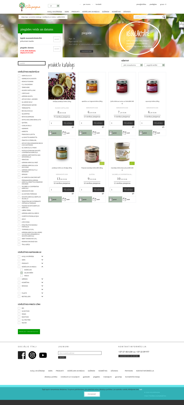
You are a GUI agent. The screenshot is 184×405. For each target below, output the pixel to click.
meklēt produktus (29, 331)
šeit (140, 389)
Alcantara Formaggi (29, 194)
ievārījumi (28, 270)
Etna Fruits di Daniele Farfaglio (29, 226)
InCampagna (30, 7)
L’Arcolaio (25, 93)
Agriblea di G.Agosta (29, 78)
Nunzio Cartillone (28, 90)
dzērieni (105, 11)
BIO (23, 308)
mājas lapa (24, 17)
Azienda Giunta (27, 96)
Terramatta (26, 108)
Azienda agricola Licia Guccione (30, 166)
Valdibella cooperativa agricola (30, 187)
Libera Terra (26, 210)
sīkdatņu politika (50, 377)
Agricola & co (27, 76)
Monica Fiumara (27, 81)
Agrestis (25, 131)
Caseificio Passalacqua (30, 216)
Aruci (24, 219)
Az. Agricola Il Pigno (29, 148)
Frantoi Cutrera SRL (29, 140)
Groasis (24, 174)
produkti (76, 11)
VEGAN (24, 314)
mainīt (57, 39)
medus (26, 276)
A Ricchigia (26, 222)
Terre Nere (26, 87)
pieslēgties (153, 4)
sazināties (87, 51)
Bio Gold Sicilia (27, 111)
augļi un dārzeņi (54, 11)
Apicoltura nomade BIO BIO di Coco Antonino (32, 144)
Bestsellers (26, 296)
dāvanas (127, 11)
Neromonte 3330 (27, 191)
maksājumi (107, 377)
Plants (24, 293)
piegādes (96, 377)
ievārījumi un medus (90, 11)
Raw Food (25, 317)
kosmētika (116, 11)
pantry (24, 323)
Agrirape (25, 128)
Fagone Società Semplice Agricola (30, 207)
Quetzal (25, 123)
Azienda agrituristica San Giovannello (31, 156)
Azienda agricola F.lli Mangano (29, 171)
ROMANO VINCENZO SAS (29, 241)
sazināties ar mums (129, 356)
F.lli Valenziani (27, 84)
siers (67, 11)
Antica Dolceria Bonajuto (31, 120)
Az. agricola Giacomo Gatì (31, 177)
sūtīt (62, 357)
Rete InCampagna (28, 117)
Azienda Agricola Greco (30, 213)
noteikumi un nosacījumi (70, 377)
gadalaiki (86, 377)
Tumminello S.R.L (28, 229)
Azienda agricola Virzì (30, 162)
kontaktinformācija (145, 371)
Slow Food (25, 311)
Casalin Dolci (27, 125)
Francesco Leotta (28, 134)
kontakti (98, 4)
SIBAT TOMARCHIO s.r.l (29, 239)
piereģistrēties (141, 4)
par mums (86, 4)
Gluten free (26, 320)
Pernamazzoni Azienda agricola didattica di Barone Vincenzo (32, 182)
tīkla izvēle (26, 244)
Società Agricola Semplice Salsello (31, 198)
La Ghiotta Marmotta (29, 137)
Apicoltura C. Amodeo (30, 99)
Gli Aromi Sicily (27, 102)
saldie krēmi (28, 273)
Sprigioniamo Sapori (29, 105)
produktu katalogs (35, 17)
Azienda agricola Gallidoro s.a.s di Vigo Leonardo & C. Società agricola (32, 234)
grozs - (163, 4)
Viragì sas (25, 159)
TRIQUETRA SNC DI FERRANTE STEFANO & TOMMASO (31, 202)
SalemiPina (26, 114)
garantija (118, 377)
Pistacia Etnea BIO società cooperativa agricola (31, 151)
